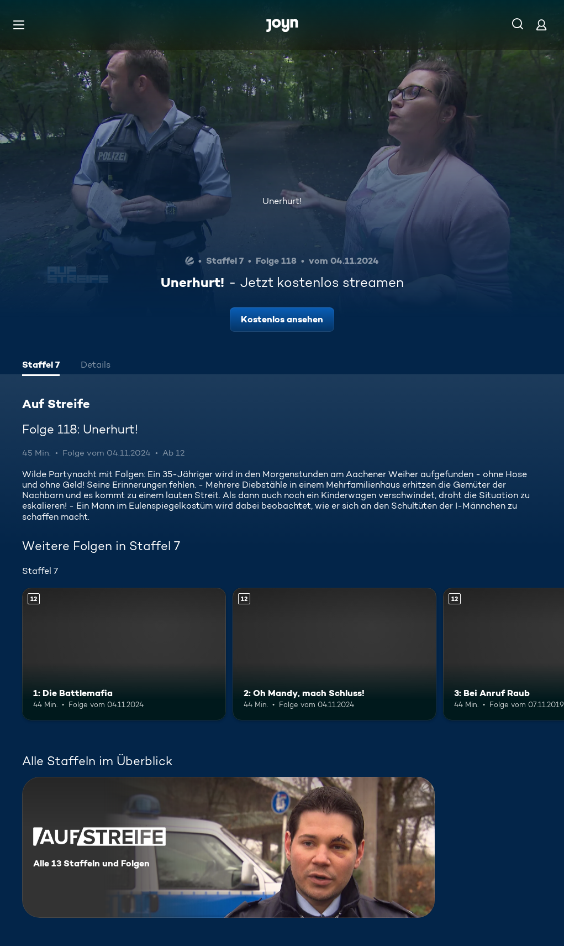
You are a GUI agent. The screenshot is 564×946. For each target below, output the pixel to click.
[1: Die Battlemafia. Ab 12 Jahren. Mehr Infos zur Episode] (124, 654)
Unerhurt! (282, 201)
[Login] (541, 24)
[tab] (41, 366)
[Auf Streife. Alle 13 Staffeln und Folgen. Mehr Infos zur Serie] (228, 847)
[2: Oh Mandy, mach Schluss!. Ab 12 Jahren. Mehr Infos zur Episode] (334, 654)
